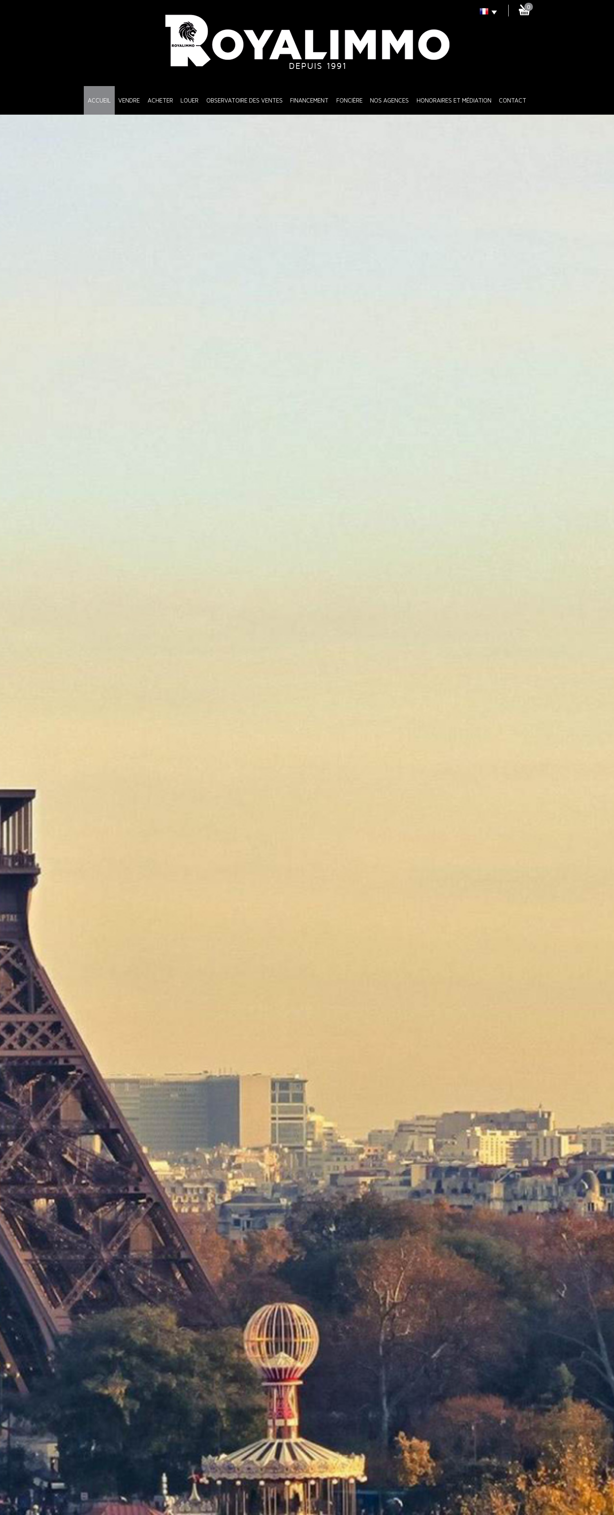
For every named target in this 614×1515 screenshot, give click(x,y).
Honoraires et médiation (454, 100)
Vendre (129, 100)
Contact (512, 100)
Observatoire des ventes (244, 100)
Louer (190, 100)
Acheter (160, 100)
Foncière (349, 100)
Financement (309, 100)
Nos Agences (389, 100)
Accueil (99, 100)
